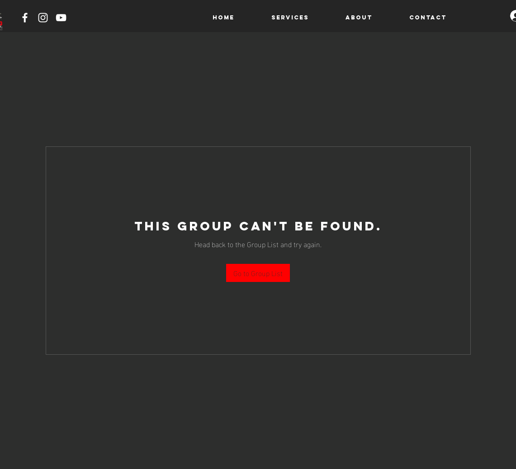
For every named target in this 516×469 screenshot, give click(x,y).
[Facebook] (25, 17)
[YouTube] (61, 17)
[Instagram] (43, 17)
